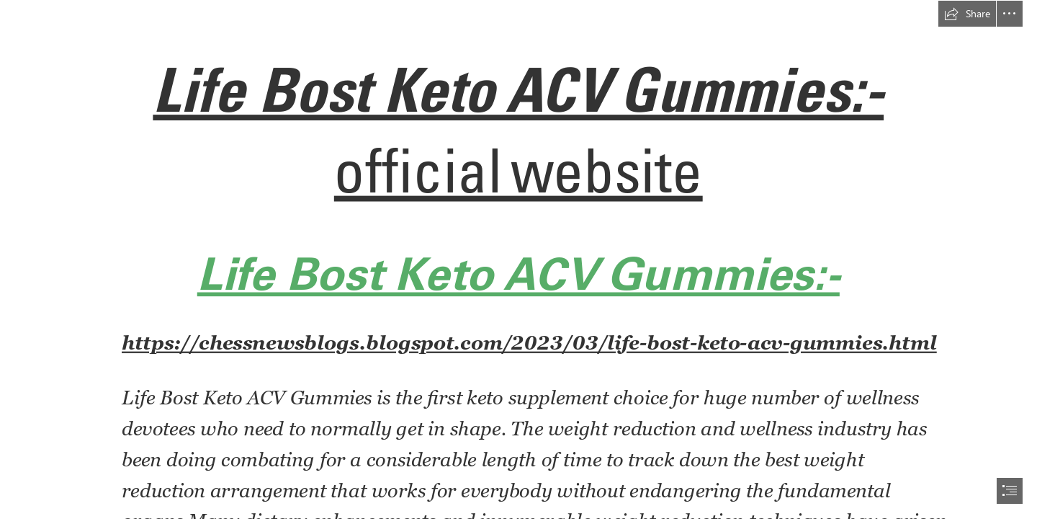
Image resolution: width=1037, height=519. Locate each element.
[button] (967, 14)
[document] (518, 259)
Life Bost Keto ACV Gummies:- (518, 89)
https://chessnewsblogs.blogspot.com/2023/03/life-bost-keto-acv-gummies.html (529, 343)
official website (518, 170)
